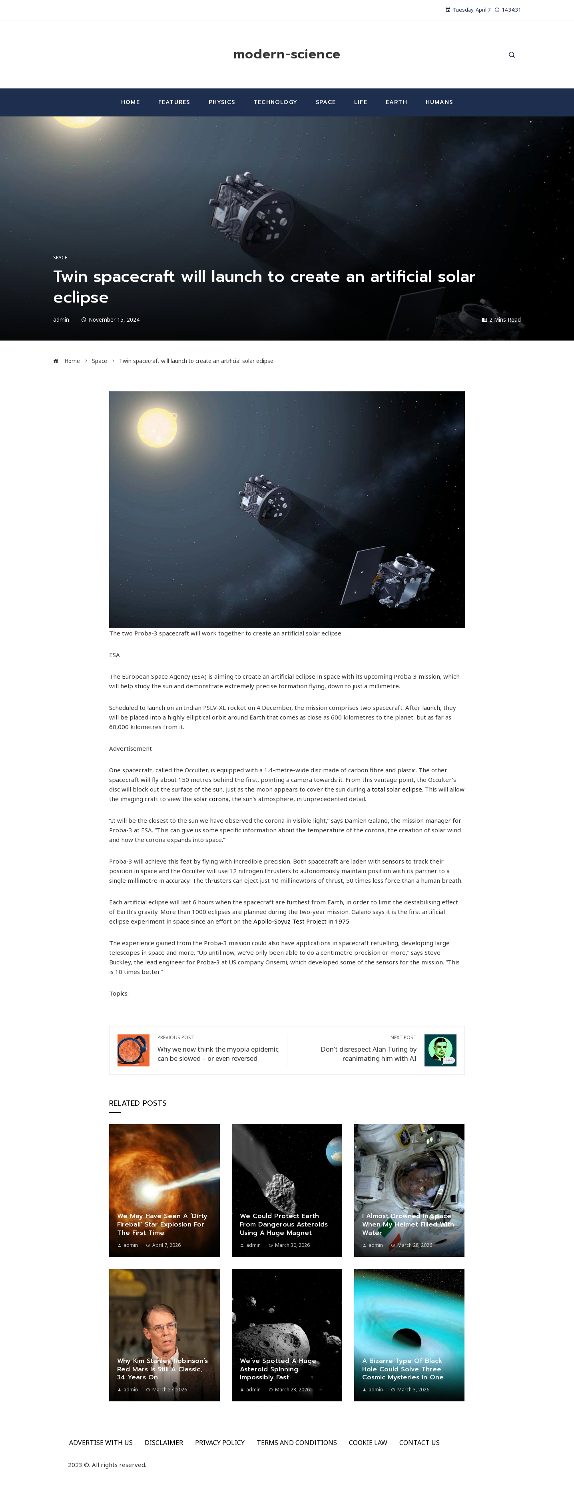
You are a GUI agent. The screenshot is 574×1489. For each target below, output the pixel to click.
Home (130, 102)
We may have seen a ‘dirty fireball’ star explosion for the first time (162, 1224)
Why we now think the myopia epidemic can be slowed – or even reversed (218, 1048)
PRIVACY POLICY (220, 1442)
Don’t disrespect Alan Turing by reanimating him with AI (356, 1048)
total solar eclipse (397, 789)
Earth (396, 102)
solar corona (211, 799)
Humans (439, 102)
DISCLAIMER (164, 1442)
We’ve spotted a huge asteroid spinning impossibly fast (278, 1369)
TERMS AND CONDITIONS (297, 1442)
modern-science (287, 54)
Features (174, 102)
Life (360, 102)
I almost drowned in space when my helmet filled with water (408, 1224)
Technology (275, 102)
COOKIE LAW (368, 1442)
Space (326, 102)
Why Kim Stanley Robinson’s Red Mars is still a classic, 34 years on (162, 1369)
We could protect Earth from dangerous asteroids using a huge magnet (284, 1224)
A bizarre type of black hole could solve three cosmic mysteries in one (403, 1369)
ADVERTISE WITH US (101, 1442)
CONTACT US (419, 1442)
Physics (222, 102)
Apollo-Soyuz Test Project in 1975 (301, 921)
